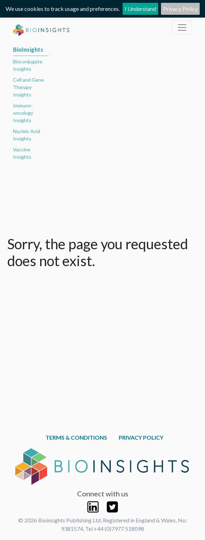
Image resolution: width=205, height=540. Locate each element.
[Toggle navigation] (182, 27)
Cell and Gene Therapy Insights (28, 87)
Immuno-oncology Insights (23, 112)
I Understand (140, 8)
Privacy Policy (180, 8)
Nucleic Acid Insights (26, 135)
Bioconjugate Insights (27, 65)
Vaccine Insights (22, 153)
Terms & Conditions (76, 437)
